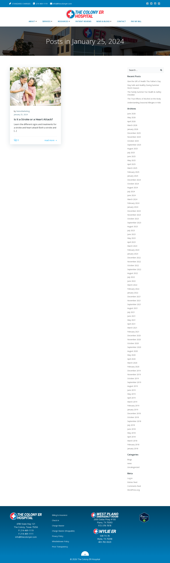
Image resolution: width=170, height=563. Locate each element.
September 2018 (134, 421)
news (129, 463)
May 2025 (131, 160)
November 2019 (134, 374)
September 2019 (134, 382)
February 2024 (133, 203)
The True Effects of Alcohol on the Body (144, 99)
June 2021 (131, 316)
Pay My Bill (136, 21)
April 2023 (131, 242)
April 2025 (131, 164)
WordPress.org (133, 490)
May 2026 (131, 117)
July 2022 (131, 277)
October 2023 (133, 218)
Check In (55, 520)
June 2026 (131, 113)
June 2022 (131, 281)
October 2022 (133, 265)
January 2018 (132, 448)
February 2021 (133, 331)
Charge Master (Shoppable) (63, 531)
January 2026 (132, 129)
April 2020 (131, 359)
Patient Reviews (83, 21)
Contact (121, 21)
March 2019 (132, 402)
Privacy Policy (57, 536)
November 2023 (134, 215)
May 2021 (131, 320)
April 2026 (131, 121)
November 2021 (134, 300)
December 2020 (134, 335)
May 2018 (131, 433)
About (33, 21)
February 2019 (133, 405)
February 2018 (133, 444)
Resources (64, 21)
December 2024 (134, 180)
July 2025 (131, 152)
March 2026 (132, 125)
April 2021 (131, 324)
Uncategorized (133, 467)
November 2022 (134, 261)
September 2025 (134, 145)
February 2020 (133, 366)
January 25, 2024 (21, 114)
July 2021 (131, 312)
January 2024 (132, 207)
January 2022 (132, 292)
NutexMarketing (23, 111)
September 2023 (134, 222)
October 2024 (133, 183)
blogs (129, 459)
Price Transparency (60, 546)
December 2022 (134, 257)
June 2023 (131, 234)
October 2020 (133, 343)
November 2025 (134, 137)
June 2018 (131, 429)
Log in (129, 478)
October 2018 (133, 417)
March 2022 (132, 285)
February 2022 (133, 289)
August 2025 (132, 148)
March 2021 (132, 327)
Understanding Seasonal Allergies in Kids (144, 102)
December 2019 (134, 370)
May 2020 (131, 355)
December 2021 (134, 296)
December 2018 (134, 413)
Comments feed (134, 486)
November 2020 (134, 339)
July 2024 (131, 191)
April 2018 (131, 437)
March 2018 (132, 440)
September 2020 (134, 347)
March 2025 (132, 168)
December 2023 (134, 211)
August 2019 (132, 386)
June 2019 (131, 390)
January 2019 (132, 409)
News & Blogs (104, 21)
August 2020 (132, 351)
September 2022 (134, 269)
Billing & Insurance (59, 515)
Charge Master (58, 525)
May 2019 (131, 394)
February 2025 (133, 172)
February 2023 (133, 250)
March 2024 (132, 199)
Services (47, 21)
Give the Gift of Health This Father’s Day (144, 81)
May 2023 (131, 238)
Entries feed (132, 482)
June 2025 (131, 156)
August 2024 (132, 187)
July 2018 (131, 425)
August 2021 (132, 308)
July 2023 (131, 230)
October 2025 (133, 141)
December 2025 (134, 133)
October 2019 (133, 378)
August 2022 (132, 273)
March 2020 (132, 363)
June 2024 (131, 195)
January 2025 (132, 176)
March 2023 (132, 246)
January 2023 (132, 254)
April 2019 (131, 398)
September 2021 (134, 304)
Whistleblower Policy (60, 541)
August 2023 (132, 226)
